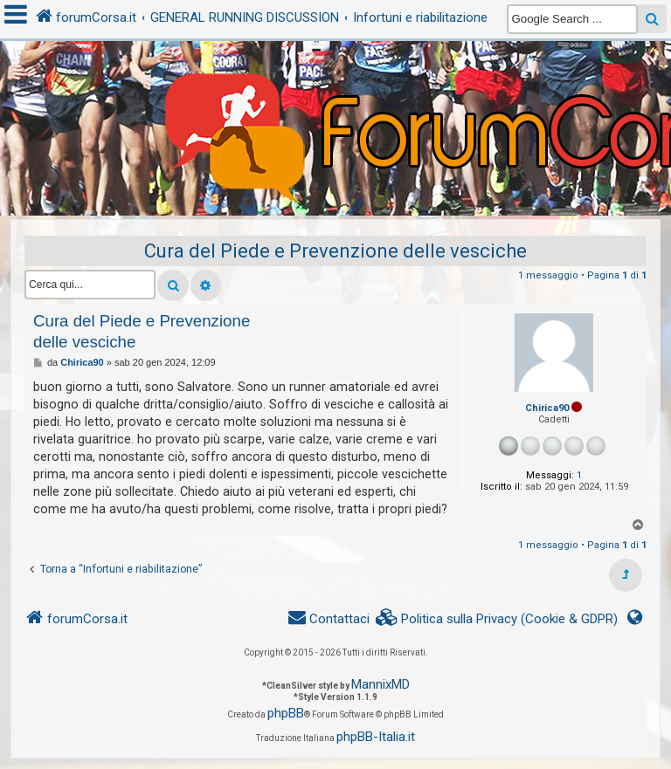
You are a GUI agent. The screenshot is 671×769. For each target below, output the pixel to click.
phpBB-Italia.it (375, 737)
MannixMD (380, 684)
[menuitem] (497, 619)
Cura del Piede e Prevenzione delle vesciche (335, 251)
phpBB (285, 713)
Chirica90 (547, 408)
